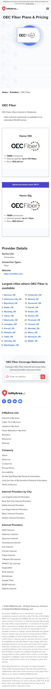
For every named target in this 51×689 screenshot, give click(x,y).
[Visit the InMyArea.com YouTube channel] (20, 401)
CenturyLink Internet (11, 542)
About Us (6, 459)
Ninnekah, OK (34, 336)
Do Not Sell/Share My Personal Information (21, 476)
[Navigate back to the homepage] (10, 8)
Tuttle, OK (8, 336)
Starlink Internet (9, 588)
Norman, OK (9, 295)
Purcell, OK (9, 328)
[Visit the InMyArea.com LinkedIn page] (15, 401)
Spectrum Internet (10, 538)
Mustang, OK (10, 311)
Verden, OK (33, 316)
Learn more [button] (30, 4)
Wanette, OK (33, 328)
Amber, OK (33, 311)
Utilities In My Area (10, 426)
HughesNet (7, 568)
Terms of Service (9, 484)
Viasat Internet (8, 555)
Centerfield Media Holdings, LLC (18, 609)
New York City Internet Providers (16, 501)
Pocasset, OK (34, 320)
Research (6, 434)
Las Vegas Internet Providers (14, 509)
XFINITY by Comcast (11, 563)
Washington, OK (11, 345)
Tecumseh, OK (34, 303)
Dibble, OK (33, 341)
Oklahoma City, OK (13, 299)
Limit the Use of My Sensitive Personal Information (24, 480)
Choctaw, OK (10, 341)
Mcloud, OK (33, 299)
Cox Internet (7, 547)
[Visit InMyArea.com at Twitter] (9, 401)
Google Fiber (8, 580)
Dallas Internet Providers (13, 505)
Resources (6, 439)
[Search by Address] (42, 376)
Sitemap (5, 443)
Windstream (7, 576)
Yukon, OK (9, 316)
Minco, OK (32, 332)
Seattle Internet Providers (13, 518)
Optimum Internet (10, 534)
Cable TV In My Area (11, 422)
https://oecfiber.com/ (13, 274)
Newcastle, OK (11, 320)
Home (4, 455)
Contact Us (7, 464)
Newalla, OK (9, 332)
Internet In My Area (10, 418)
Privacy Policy (8, 468)
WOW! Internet (8, 584)
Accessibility (7, 472)
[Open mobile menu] (47, 8)
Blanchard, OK (10, 303)
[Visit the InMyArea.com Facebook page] (4, 401)
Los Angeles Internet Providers (15, 497)
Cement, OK (33, 324)
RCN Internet (8, 572)
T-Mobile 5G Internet (11, 559)
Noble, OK (8, 307)
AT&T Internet (8, 530)
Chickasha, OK (34, 295)
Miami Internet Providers (13, 513)
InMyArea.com (15, 606)
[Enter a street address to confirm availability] (24, 376)
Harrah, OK (33, 307)
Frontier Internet (9, 551)
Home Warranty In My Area (14, 430)
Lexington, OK (10, 324)
